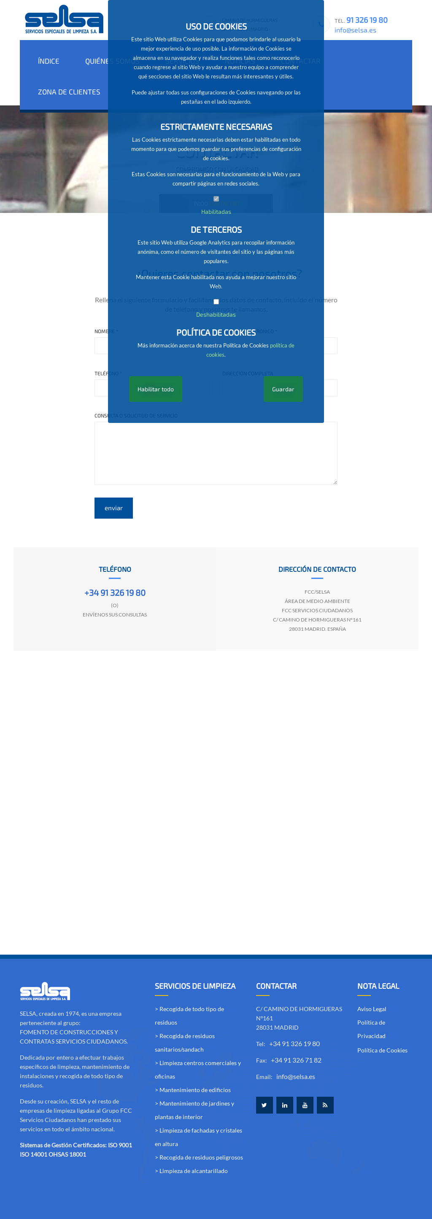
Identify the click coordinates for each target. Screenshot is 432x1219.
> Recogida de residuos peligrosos (199, 1125)
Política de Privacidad (371, 997)
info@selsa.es (355, 30)
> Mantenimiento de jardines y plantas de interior (194, 1078)
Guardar (283, 389)
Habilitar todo (156, 389)
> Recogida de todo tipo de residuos (189, 983)
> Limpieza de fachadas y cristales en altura (198, 1105)
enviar (114, 475)
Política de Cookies (382, 1018)
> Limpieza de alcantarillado (191, 1138)
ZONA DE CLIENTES (370, 60)
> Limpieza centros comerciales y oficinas (198, 1037)
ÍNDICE (48, 60)
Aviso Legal (371, 976)
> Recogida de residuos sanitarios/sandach (185, 1010)
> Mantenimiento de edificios (193, 1057)
